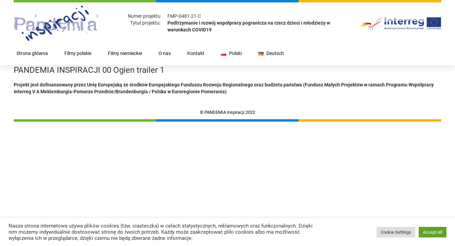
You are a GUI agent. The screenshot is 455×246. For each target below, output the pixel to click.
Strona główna (32, 53)
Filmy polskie (77, 53)
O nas (165, 53)
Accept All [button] (432, 232)
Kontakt (195, 53)
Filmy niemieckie (125, 53)
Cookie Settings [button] (396, 232)
